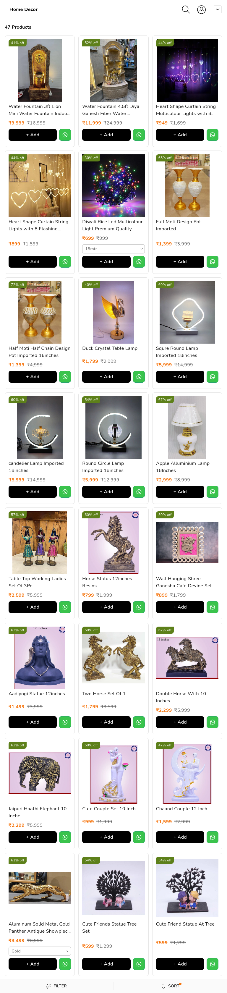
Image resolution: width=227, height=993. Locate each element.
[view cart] (217, 9)
